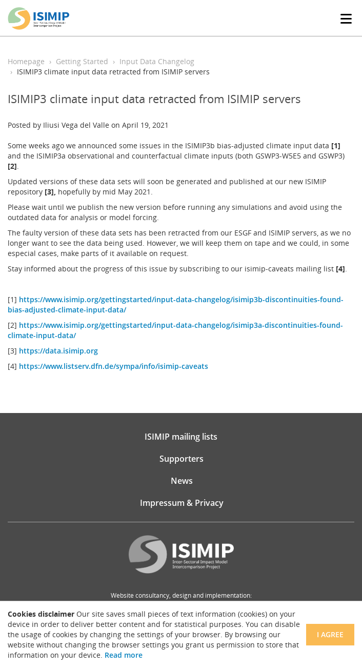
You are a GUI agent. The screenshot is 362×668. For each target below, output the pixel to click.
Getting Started (82, 61)
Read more (124, 655)
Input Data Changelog (156, 61)
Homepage (26, 61)
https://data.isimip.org (58, 351)
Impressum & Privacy (182, 502)
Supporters (181, 458)
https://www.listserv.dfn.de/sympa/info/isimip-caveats (113, 366)
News (182, 480)
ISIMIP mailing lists (181, 436)
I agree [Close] (330, 634)
